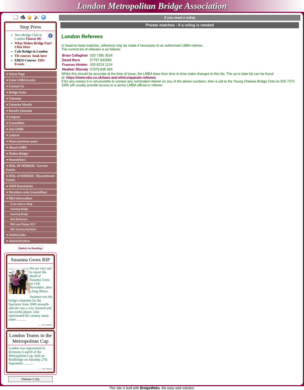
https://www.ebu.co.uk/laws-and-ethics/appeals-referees (111, 77)
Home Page (15, 74)
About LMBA (16, 147)
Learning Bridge (19, 214)
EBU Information (19, 198)
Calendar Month (19, 105)
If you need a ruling (21, 204)
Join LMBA (15, 129)
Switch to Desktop (30, 248)
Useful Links (16, 235)
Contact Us (15, 86)
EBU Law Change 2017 (22, 224)
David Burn (71, 60)
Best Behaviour (18, 219)
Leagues (13, 117)
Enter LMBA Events (20, 80)
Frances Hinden (74, 64)
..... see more (45, 324)
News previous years (22, 141)
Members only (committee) (26, 192)
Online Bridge (17, 154)
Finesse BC (34, 39)
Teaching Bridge (19, 209)
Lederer (13, 135)
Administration (18, 241)
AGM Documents (19, 186)
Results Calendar (19, 111)
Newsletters (16, 160)
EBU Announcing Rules (23, 229)
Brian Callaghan (75, 55)
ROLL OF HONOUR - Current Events (27, 168)
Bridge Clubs (16, 92)
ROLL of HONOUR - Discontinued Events (30, 178)
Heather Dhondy (75, 69)
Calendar (14, 98)
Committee (15, 123)
